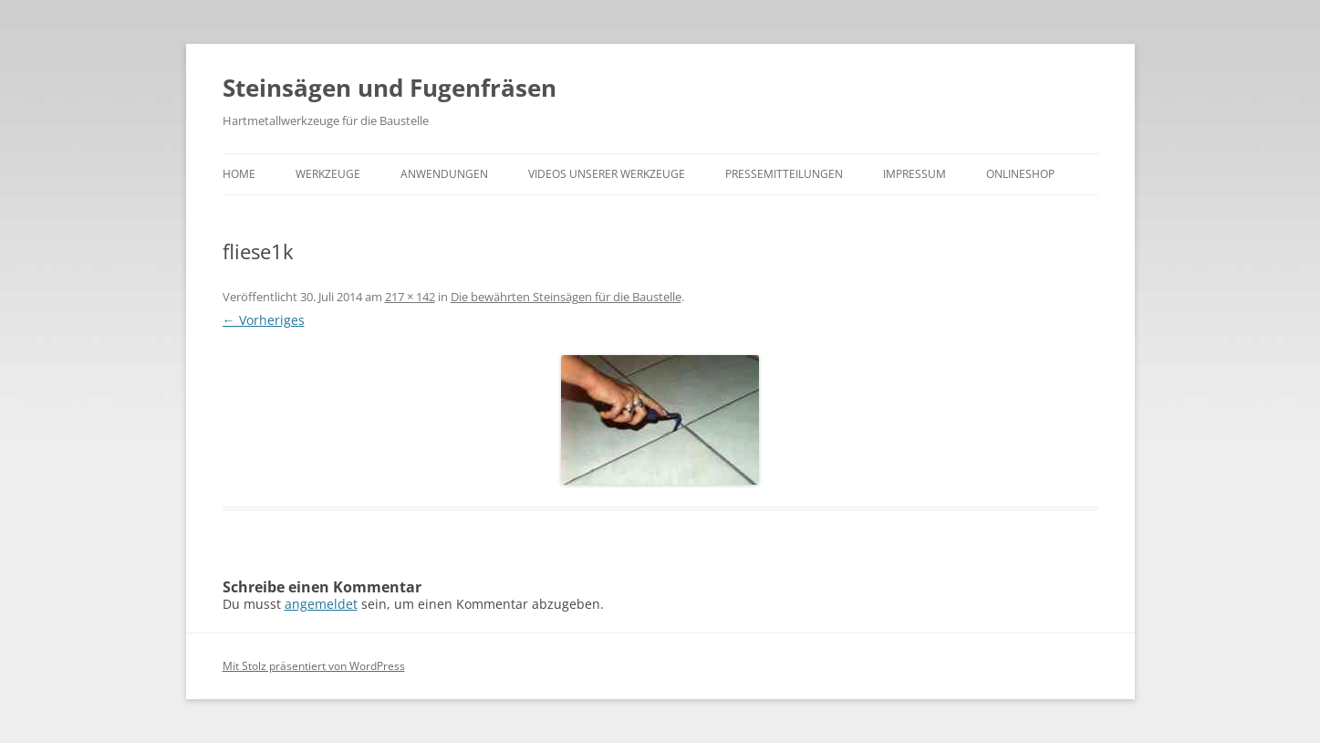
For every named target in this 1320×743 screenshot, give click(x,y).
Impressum (914, 174)
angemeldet (321, 603)
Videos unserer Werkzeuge (606, 174)
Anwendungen (444, 174)
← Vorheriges (264, 320)
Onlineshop (1020, 174)
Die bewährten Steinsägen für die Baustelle (566, 296)
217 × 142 (410, 296)
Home (239, 174)
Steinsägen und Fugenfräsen (389, 87)
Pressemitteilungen (784, 174)
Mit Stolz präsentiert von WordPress (314, 666)
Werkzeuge (328, 174)
